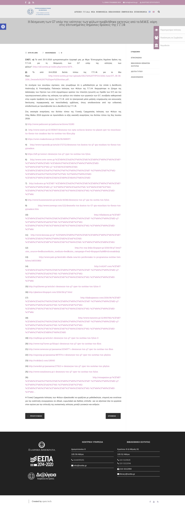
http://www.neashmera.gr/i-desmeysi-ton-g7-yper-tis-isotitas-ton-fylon (63, 371)
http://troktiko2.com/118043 (42, 360)
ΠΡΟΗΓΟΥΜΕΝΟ (36, 416)
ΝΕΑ (93, 12)
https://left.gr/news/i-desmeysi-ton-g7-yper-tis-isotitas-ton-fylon (59, 154)
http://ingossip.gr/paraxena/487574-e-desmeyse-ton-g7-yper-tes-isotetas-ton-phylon (70, 354)
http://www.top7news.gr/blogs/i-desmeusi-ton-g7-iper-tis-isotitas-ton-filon (65, 343)
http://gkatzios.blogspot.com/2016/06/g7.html (50, 292)
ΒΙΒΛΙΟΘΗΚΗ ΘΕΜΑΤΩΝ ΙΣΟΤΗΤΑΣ (140, 64)
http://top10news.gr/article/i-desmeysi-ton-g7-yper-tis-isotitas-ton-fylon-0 (65, 286)
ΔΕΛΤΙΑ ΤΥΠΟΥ (137, 71)
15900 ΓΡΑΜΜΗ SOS (112, 2)
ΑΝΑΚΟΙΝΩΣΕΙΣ (50, 53)
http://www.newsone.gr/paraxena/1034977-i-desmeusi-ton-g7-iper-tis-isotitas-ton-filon (71, 349)
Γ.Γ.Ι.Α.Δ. (86, 12)
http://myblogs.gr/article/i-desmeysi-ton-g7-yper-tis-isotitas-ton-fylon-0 (63, 338)
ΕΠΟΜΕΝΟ (112, 416)
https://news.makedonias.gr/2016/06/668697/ (49, 139)
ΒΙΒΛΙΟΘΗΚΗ (114, 12)
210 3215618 (123, 460)
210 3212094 (124, 463)
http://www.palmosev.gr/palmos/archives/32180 (51, 124)
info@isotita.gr (131, 2)
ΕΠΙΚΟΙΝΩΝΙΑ (140, 12)
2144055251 (77, 460)
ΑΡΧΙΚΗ (78, 12)
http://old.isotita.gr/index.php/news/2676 (52, 66)
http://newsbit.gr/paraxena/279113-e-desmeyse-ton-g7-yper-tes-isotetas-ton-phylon (69, 366)
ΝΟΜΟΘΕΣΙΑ (101, 12)
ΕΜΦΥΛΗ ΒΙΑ (127, 12)
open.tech (47, 501)
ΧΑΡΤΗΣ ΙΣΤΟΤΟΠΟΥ (150, 2)
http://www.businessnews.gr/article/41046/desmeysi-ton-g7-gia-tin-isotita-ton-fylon (68, 199)
